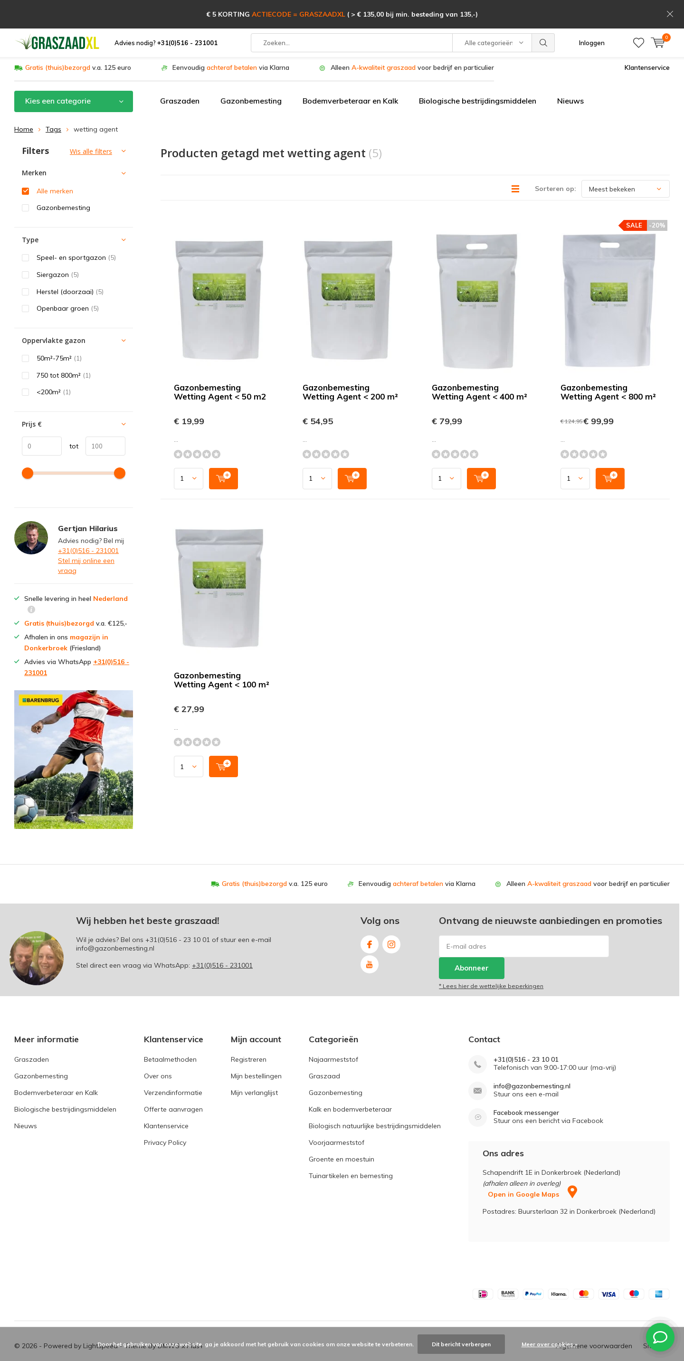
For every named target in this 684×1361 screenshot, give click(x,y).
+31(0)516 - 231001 (88, 524)
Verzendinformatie (173, 1066)
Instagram (391, 916)
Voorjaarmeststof (336, 1116)
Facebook (370, 916)
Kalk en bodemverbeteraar (350, 1082)
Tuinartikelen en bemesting (351, 1149)
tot (70, 420)
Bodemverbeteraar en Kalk (350, 74)
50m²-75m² (59, 332)
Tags (53, 103)
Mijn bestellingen (256, 1049)
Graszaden (180, 74)
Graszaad (324, 1049)
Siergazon (58, 248)
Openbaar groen (68, 282)
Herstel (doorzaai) (70, 265)
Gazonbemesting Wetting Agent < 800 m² (608, 365)
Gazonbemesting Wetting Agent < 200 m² (350, 365)
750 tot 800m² (64, 349)
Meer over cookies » (550, 1344)
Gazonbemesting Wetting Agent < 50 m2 (220, 365)
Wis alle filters (91, 125)
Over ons (158, 1049)
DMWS (169, 1319)
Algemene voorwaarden (594, 1319)
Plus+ (195, 1319)
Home (23, 103)
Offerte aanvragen (173, 1082)
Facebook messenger (526, 1086)
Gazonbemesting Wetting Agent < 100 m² (221, 653)
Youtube (370, 936)
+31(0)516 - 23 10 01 (177, 913)
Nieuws (570, 74)
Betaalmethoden (170, 1032)
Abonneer (472, 941)
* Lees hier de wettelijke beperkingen (491, 959)
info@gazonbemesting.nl (532, 1060)
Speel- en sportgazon (76, 231)
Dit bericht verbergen (461, 1344)
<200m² (54, 366)
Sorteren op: (555, 162)
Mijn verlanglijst (254, 1066)
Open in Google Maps (532, 1168)
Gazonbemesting (251, 74)
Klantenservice (647, 41)
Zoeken (543, 14)
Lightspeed (100, 1319)
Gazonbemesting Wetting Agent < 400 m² (479, 365)
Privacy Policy (165, 1116)
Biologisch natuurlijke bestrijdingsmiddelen (375, 1099)
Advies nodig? (166, 14)
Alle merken (55, 165)
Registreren (248, 1032)
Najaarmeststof (333, 1032)
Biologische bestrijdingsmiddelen (477, 74)
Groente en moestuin (341, 1132)
